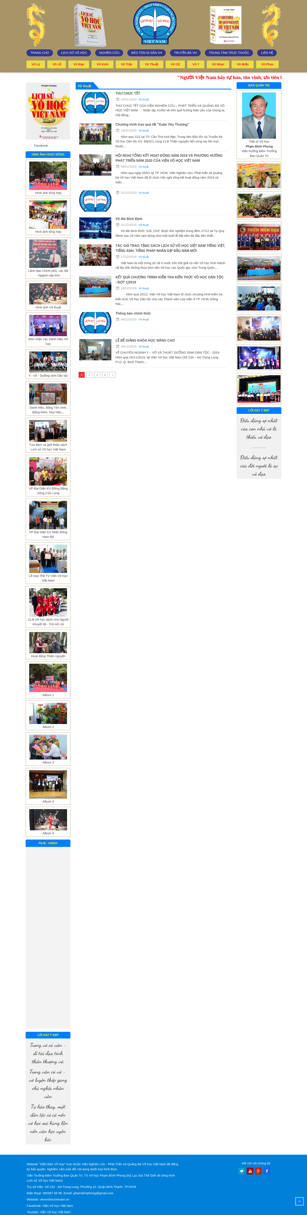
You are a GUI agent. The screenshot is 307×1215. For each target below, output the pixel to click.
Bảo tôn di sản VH (146, 52)
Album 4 (48, 801)
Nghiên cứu (109, 52)
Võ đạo (79, 64)
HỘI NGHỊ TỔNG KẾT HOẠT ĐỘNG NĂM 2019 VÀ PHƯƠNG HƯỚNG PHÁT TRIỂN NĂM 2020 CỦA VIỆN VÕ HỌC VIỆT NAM (169, 158)
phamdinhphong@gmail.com (93, 1193)
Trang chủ (39, 52)
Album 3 (48, 762)
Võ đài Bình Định (129, 218)
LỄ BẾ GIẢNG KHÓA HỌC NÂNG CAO (145, 340)
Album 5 (48, 833)
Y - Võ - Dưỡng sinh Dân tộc (48, 375)
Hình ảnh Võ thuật (48, 307)
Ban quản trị (259, 85)
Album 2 (48, 726)
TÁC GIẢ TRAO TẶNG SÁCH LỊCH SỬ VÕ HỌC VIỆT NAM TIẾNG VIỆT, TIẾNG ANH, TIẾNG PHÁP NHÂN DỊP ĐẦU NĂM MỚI (170, 248)
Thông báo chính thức (133, 313)
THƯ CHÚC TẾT (128, 93)
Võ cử (175, 64)
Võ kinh (103, 64)
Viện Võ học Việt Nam (57, 1205)
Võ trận (127, 64)
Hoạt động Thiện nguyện (48, 656)
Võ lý (36, 64)
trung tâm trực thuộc (229, 52)
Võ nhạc (218, 64)
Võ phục (267, 64)
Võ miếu (243, 64)
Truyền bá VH (185, 52)
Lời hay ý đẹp (48, 1034)
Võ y (195, 64)
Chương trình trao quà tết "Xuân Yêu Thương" (152, 124)
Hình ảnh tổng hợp (48, 192)
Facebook (41, 145)
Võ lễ (57, 64)
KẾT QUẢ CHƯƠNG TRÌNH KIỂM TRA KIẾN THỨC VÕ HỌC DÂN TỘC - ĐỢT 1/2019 (170, 279)
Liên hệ (267, 52)
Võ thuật (151, 64)
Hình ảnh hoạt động (48, 154)
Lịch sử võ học (74, 52)
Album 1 (48, 694)
